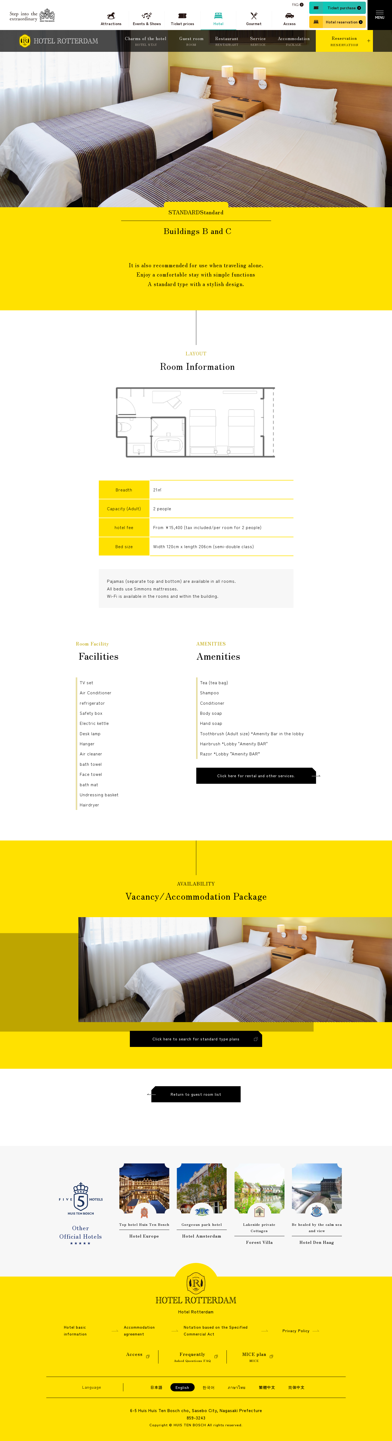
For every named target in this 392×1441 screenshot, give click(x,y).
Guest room (191, 41)
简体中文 (296, 1387)
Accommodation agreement (139, 1330)
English (182, 1387)
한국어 (209, 1387)
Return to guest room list (196, 1101)
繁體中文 (267, 1387)
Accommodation (294, 41)
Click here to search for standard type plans (196, 1046)
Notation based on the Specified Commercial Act (216, 1330)
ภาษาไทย (237, 1387)
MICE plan (254, 1357)
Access (134, 1357)
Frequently (192, 1357)
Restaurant (226, 41)
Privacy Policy (296, 1330)
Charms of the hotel (146, 41)
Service (258, 41)
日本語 (156, 1387)
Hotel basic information (75, 1330)
